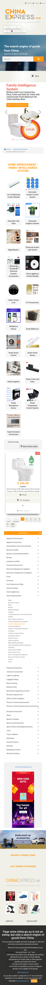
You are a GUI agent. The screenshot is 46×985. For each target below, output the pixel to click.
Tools (10, 662)
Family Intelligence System (16, 624)
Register (36, 3)
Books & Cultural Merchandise (17, 554)
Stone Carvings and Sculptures (17, 654)
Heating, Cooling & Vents (16, 633)
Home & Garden (12, 588)
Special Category (12, 719)
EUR (17, 27)
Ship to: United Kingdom (15, 31)
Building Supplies (13, 610)
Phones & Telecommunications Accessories (22, 706)
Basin (10, 600)
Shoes (8, 715)
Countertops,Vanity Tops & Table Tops (20, 614)
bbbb (9, 605)
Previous (16, 519)
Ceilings (10, 612)
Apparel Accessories (14, 542)
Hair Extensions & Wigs (14, 584)
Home (7, 149)
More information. (22, 981)
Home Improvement (20, 149)
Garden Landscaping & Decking (18, 628)
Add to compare (23, 511)
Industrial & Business (14, 668)
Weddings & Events (13, 750)
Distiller (10, 617)
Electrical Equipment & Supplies (18, 569)
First (8, 519)
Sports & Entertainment (15, 723)
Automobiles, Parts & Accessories (18, 546)
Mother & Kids (11, 687)
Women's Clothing (12, 753)
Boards (10, 607)
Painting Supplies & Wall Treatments (19, 645)
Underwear (10, 738)
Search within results (29, 446)
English (9, 27)
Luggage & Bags (12, 679)
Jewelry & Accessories (14, 672)
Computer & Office (13, 561)
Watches (9, 746)
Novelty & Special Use (14, 695)
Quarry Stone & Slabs (14, 650)
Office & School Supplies (15, 698)
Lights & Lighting (13, 640)
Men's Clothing (11, 683)
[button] (39, 112)
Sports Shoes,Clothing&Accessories (19, 727)
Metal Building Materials (15, 643)
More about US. (23, 972)
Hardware (11, 631)
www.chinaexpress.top (23, 767)
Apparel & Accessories (14, 538)
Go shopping (23, 500)
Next (12, 524)
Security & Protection (14, 711)
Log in (42, 3)
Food (8, 577)
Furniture (9, 580)
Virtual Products (12, 742)
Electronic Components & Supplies (19, 573)
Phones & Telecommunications (17, 702)
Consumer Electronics (14, 565)
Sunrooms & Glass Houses (16, 657)
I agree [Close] (34, 981)
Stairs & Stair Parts (14, 652)
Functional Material (14, 626)
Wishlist (28, 3)
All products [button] (23, 533)
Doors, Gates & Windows (15, 619)
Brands (9, 557)
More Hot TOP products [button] (17, 105)
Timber (10, 659)
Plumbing (11, 647)
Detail (23, 495)
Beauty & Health (12, 550)
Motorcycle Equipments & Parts (18, 691)
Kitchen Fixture (13, 638)
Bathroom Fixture (13, 603)
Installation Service (14, 636)
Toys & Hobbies (12, 734)
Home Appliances (12, 592)
